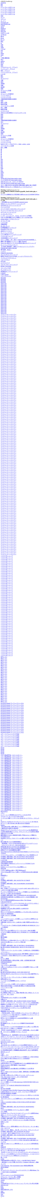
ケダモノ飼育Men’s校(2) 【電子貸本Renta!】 (13, 870)
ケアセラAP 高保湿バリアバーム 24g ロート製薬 (15, 1110)
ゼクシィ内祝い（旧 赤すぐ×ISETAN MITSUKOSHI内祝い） (18, 239)
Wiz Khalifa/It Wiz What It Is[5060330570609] (13, 848)
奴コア (3, 40)
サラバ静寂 (4, 1111)
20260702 (3, 3)
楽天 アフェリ (5, 70)
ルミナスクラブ (5, 263)
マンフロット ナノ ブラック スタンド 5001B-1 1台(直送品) (17, 977)
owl (2, 52)
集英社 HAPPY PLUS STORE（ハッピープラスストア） (17, 256)
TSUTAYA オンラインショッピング (11, 205)
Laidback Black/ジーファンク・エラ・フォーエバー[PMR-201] (18, 1091)
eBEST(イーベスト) (6, 231)
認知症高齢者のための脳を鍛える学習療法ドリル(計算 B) (17, 1068)
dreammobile (4, 898)
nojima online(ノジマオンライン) (10, 219)
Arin (2, 1194)
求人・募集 (4, 107)
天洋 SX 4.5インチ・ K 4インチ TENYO (12, 181)
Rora (2, 1087)
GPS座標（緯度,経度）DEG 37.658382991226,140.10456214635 (18, 895)
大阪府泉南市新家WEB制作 (9, 99)
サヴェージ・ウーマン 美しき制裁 (11, 1177)
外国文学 (3, 1147)
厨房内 (3, 1192)
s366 (2, 46)
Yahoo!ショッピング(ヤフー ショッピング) (13, 203)
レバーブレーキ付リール (8, 7)
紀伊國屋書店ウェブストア (8, 227)
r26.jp (2, 27)
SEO (2, 77)
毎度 (2, 100)
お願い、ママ (4, 1055)
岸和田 (3, 83)
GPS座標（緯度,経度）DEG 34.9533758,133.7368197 (15, 880)
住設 (2, 16)
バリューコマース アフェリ (9, 72)
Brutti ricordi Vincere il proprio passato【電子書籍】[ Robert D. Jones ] (20, 953)
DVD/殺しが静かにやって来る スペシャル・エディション (17, 1075)
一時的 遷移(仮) (5, 58)
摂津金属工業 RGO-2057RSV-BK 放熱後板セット (15, 847)
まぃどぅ (3, 21)
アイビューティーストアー (8, 314)
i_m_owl (3, 49)
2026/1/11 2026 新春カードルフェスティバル (13, 112)
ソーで (3, 877)
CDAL (2, 1159)
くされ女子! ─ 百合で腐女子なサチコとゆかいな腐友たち (17, 955)
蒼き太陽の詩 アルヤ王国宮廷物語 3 (11, 841)
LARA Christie (5, 274)
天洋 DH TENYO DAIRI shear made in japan (13, 183)
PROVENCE (4, 811)
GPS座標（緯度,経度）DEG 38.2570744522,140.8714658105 (17, 856)
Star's (2, 996)
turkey (2, 53)
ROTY (2, 1123)
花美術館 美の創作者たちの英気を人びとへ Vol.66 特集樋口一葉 (19, 897)
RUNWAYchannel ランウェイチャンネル (12, 703)
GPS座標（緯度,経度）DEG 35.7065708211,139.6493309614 (17, 945)
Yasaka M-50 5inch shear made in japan (11, 178)
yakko (2, 47)
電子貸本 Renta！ (6, 249)
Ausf (2, 1191)
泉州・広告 (4, 102)
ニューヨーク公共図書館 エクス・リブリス (13, 980)
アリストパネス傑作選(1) (8, 1061)
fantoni (2, 948)
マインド (3, 19)
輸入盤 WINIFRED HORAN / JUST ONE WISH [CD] (15, 972)
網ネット (3, 929)
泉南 (2, 88)
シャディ (3, 251)
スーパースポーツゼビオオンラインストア (13, 209)
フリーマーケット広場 (7, 106)
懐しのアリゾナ (5, 1136)
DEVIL (3, 938)
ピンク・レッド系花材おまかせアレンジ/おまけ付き (16, 815)
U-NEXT (3, 273)
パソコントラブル (6, 97)
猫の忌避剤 (4, 937)
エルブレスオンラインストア (9, 264)
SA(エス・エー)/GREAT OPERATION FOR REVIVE (15, 1085)
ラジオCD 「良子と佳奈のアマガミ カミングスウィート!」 (18, 1133)
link (2, 4)
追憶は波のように (6, 979)
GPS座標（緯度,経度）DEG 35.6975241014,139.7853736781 (17, 858)
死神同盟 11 (4, 875)
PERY (2, 1188)
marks (2, 935)
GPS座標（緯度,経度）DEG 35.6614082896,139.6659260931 (17, 883)
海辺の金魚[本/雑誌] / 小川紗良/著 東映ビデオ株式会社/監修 (18, 986)
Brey (2, 1173)
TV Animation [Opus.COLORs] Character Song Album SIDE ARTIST (19, 1090)
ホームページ (4, 78)
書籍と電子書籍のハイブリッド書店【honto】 (14, 241)
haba (2, 957)
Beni (2, 1168)
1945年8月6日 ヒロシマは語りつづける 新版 (13, 997)
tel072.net (3, 31)
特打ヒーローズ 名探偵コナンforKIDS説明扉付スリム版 (17, 1018)
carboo (2, 879)
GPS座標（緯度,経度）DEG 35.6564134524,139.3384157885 (17, 1135)
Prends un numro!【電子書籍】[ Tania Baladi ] (13, 1065)
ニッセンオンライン (6, 214)
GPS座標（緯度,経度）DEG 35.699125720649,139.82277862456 (18, 1001)
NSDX (2, 885)
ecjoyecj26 (3, 882)
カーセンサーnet (5, 221)
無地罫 (3, 1025)
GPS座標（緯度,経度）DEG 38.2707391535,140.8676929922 (17, 1106)
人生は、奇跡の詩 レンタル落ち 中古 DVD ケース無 (16, 1006)
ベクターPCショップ (7, 236)
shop (2, 64)
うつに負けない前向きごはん (9, 991)
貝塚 (2, 85)
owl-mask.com (4, 22)
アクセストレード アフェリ (9, 67)
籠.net (2, 36)
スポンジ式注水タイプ (7, 1020)
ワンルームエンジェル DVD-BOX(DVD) (12, 1175)
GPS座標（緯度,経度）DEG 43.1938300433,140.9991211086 (17, 1118)
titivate (2, 747)
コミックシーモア (6, 268)
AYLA (2, 1196)
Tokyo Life (3, 283)
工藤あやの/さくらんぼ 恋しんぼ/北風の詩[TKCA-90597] (17, 1116)
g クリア (3, 982)
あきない (3, 989)
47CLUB (3, 261)
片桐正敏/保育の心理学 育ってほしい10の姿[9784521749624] (18, 1160)
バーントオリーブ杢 (6, 987)
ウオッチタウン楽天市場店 (8, 965)
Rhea (2, 1105)
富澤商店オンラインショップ (9, 271)
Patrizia (3, 825)
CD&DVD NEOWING (7, 253)
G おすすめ (4, 860)
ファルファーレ (5, 906)
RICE (2, 1108)
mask (2, 55)
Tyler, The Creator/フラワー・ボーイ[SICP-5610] (14, 1077)
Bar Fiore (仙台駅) (6, 1088)
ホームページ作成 (6, 90)
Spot (2, 1033)
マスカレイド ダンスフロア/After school (12, 816)
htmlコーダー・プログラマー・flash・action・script (15, 144)
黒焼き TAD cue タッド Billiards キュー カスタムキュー (16, 187)
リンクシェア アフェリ (8, 69)
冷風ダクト (4, 999)
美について (4, 1043)
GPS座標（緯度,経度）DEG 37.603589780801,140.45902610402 (18, 1138)
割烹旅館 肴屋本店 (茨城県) (9, 1093)
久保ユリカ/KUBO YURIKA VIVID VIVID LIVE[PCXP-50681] (18, 1102)
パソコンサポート (6, 95)
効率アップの (4, 1122)
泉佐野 (3, 87)
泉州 (2, 82)
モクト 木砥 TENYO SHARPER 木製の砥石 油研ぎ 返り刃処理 (18, 185)
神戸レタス (4, 657)
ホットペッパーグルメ (7, 233)
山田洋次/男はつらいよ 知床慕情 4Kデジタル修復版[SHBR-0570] (19, 1063)
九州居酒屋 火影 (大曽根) (8, 1078)
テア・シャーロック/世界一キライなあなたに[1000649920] (17, 984)
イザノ (3, 813)
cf (1, 56)
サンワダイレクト (6, 269)
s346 (2, 44)
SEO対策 (3, 92)
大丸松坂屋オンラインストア (9, 238)
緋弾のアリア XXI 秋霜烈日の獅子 (11, 850)
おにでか (3, 943)
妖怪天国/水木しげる (7, 1189)
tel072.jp (3, 30)
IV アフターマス (5, 886)
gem (2, 50)
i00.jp (2, 62)
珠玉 (2, 41)
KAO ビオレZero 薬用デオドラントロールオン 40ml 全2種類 (18, 930)
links (2, 114)
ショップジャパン (6, 276)
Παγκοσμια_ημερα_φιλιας (7, 1041)
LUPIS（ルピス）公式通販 (8, 915)
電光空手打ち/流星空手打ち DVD (10, 1178)
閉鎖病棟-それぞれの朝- (8, 1011)
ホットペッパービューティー (9, 245)
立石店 (3, 1180)
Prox (2, 1125)
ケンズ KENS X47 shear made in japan (11, 180)
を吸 (2, 917)
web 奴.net (3, 34)
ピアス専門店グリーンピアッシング (11, 234)
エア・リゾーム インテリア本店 (10, 734)
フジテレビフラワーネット (8, 258)
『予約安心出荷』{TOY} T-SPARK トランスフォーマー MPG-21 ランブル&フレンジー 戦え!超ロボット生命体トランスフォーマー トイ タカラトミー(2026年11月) (20, 1014)
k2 (1, 43)
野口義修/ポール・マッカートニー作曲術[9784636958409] (17, 1023)
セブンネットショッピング (8, 212)
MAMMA (3, 1103)
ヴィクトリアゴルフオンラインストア (12, 210)
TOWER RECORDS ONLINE (9, 248)
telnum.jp (3, 28)
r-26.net (3, 25)
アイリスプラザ (5, 207)
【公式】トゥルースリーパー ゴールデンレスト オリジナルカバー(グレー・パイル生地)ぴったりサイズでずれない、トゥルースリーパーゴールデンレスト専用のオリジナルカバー (20, 1153)
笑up (2, 59)
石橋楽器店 (4, 224)
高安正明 (3, 868)
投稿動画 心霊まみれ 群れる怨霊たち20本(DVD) (14, 908)
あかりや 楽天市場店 (7, 1080)
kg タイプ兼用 (5, 958)
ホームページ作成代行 (7, 94)
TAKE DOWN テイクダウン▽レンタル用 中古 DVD (15, 1008)
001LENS (3, 277)
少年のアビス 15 (5, 910)
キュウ (3, 17)
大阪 (2, 80)
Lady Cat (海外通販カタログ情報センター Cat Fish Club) (17, 217)
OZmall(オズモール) (6, 229)
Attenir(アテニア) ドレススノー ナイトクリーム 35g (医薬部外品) (19, 830)
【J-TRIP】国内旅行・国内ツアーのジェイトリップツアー (17, 246)
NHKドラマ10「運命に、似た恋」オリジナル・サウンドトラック (20, 1130)
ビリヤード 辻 (5, 111)
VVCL (2, 1053)
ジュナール (4, 1021)
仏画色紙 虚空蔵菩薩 (7, 861)
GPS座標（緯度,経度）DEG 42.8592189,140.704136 (15, 1131)
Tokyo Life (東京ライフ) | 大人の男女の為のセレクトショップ (18, 243)
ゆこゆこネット (5, 226)
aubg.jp (3, 61)
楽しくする (4, 1157)
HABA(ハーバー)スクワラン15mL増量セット (14, 867)
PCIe (2, 1186)
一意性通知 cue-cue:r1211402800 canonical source (14, 202)
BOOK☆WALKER (6, 266)
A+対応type (4, 963)
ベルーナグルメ (5, 259)
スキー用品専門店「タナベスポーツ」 (12, 755)
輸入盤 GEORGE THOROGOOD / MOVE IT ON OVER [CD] (17, 947)
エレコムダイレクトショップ (9, 254)
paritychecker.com (5, 24)
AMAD (3, 1070)
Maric (2, 1182)
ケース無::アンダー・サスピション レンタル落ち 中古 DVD (18, 1120)
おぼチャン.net (5, 33)
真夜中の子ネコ (5, 1066)
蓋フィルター (4, 970)
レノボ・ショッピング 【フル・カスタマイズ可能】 (16, 215)
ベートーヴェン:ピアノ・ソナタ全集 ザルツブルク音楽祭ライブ (19, 855)
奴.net (2, 38)
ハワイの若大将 (5, 1009)
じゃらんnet (4, 222)
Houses (2, 1060)
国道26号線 (4, 104)
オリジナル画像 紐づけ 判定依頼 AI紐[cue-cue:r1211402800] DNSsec (20, 194)
